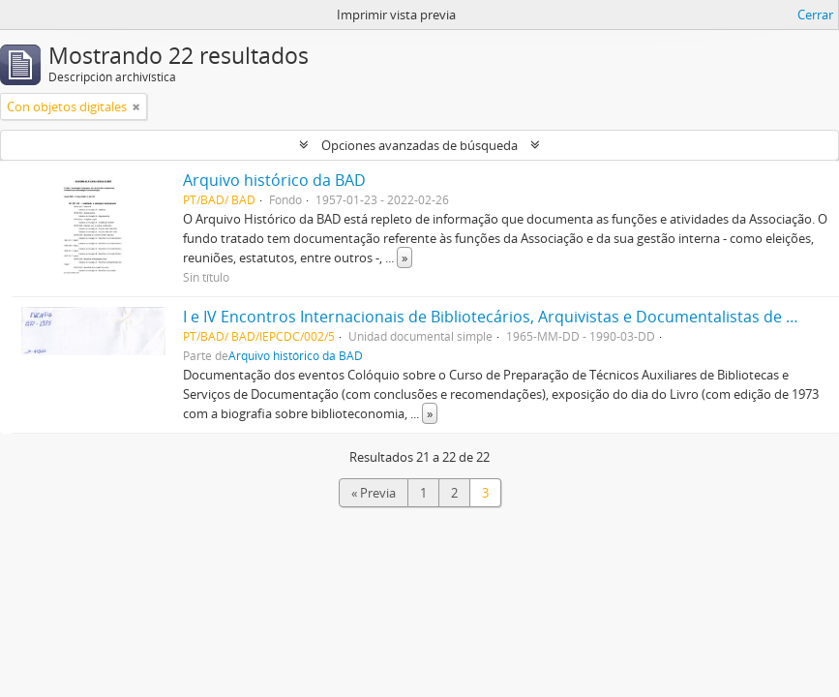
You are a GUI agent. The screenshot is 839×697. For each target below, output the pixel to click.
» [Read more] (404, 257)
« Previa (373, 492)
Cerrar (815, 14)
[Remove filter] (136, 106)
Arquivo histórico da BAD (274, 180)
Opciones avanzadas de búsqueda (419, 145)
